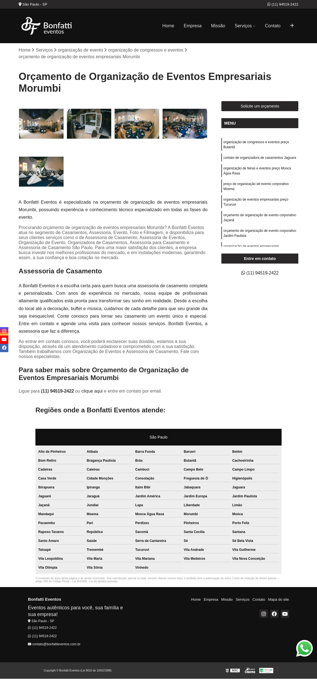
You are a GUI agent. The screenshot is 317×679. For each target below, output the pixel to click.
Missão (218, 25)
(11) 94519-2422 (282, 4)
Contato (272, 25)
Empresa (193, 25)
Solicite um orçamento (260, 106)
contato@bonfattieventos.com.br (54, 644)
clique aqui (92, 391)
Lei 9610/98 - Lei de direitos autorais (94, 581)
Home (168, 25)
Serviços (243, 25)
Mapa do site (278, 600)
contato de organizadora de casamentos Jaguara (259, 158)
